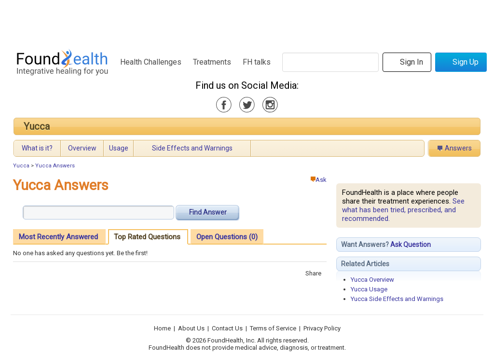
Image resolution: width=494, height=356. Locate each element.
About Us (191, 328)
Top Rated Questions (147, 237)
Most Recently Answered (58, 237)
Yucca (37, 126)
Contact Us (227, 328)
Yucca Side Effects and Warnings (397, 298)
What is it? (37, 148)
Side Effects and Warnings (192, 148)
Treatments (212, 62)
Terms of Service (273, 328)
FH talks (257, 62)
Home (162, 328)
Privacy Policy (322, 328)
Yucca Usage (369, 289)
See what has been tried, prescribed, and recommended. (403, 210)
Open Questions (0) (227, 237)
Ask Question (410, 244)
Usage (118, 148)
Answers (458, 148)
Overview (82, 148)
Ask (319, 179)
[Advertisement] (246, 21)
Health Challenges (150, 62)
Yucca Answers (55, 166)
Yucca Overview (372, 279)
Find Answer (208, 212)
